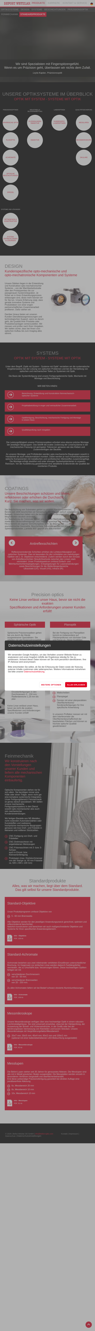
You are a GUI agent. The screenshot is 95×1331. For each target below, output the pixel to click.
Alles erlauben (76, 685)
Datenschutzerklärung (34, 672)
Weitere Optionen (51, 685)
